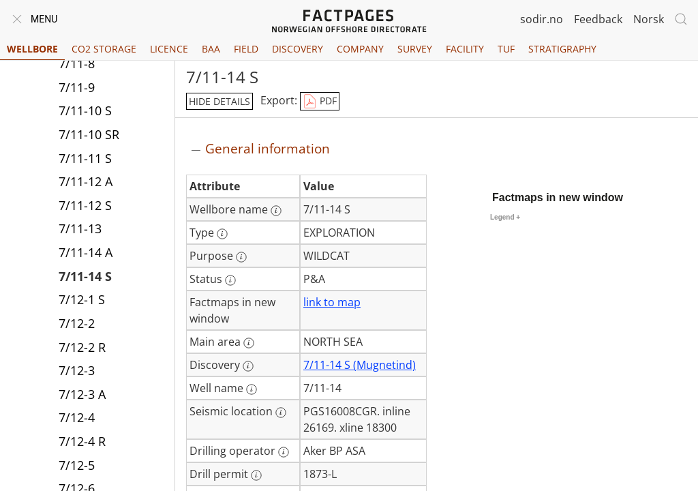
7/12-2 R (82, 347)
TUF (506, 48)
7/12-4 (77, 417)
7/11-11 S (85, 158)
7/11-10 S (85, 110)
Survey (414, 48)
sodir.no (541, 19)
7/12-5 (77, 465)
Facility (465, 48)
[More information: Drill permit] (256, 475)
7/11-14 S (85, 276)
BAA (211, 48)
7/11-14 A (85, 252)
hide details (219, 101)
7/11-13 (80, 228)
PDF (320, 101)
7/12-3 (77, 370)
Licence (169, 48)
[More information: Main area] (248, 343)
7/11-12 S (85, 205)
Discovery (297, 48)
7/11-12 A (85, 181)
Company (360, 48)
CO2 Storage (104, 48)
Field (246, 48)
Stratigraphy (562, 48)
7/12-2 (77, 323)
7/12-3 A (82, 394)
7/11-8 (77, 63)
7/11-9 (77, 87)
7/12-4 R (82, 441)
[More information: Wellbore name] (276, 210)
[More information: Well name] (251, 389)
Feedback (598, 19)
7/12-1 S (82, 299)
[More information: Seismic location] (280, 412)
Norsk (648, 19)
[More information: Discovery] (248, 366)
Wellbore (32, 48)
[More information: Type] (222, 233)
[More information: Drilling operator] (283, 452)
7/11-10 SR (89, 134)
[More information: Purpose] (241, 257)
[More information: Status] (230, 280)
